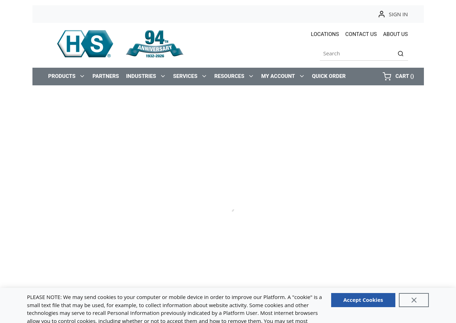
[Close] (414, 300)
